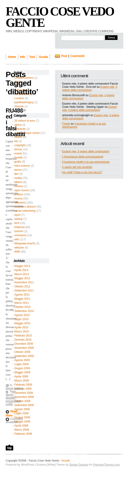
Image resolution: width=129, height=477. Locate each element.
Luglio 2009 (21, 364)
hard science (22, 165)
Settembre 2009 (24, 356)
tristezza (19, 227)
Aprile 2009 (21, 376)
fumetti (18, 157)
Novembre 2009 (24, 347)
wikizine (19, 247)
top (9, 448)
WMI (17, 251)
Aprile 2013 (21, 270)
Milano (18, 182)
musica (18, 186)
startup (18, 219)
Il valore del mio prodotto (77, 167)
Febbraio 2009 (23, 384)
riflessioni (20, 202)
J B (16, 86)
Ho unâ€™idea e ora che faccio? (82, 172)
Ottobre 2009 (22, 352)
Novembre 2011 (24, 282)
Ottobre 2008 (22, 401)
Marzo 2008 (21, 429)
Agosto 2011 (22, 294)
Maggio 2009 (22, 372)
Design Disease (78, 464)
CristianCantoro (23, 77)
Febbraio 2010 (23, 335)
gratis (17, 161)
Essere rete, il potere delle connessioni (89, 88)
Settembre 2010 (24, 311)
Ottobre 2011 (22, 286)
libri (16, 174)
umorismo (20, 235)
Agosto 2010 (22, 315)
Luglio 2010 (21, 319)
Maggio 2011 (22, 298)
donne (18, 149)
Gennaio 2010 (22, 339)
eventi (18, 153)
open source (21, 190)
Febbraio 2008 (23, 433)
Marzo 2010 (21, 331)
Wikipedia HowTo (24, 243)
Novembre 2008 (24, 397)
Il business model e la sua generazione (85, 161)
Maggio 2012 (22, 278)
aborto (9, 394)
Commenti (77, 56)
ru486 (9, 404)
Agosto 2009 (22, 360)
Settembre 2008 (24, 405)
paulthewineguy (23, 102)
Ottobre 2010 (22, 307)
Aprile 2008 (21, 425)
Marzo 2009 (21, 380)
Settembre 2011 (24, 290)
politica (18, 194)
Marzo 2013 (21, 274)
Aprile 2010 (21, 327)
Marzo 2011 (21, 302)
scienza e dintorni (25, 206)
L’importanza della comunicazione (82, 156)
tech (17, 223)
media (18, 178)
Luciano (19, 98)
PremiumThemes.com (106, 464)
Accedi (65, 460)
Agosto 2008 (22, 409)
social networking (24, 210)
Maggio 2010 (22, 323)
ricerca (18, 198)
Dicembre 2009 (23, 343)
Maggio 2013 (22, 266)
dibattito (10, 397)
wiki (16, 239)
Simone (19, 106)
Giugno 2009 (22, 368)
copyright (20, 145)
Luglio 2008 (21, 413)
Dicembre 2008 (23, 392)
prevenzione (13, 401)
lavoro (18, 169)
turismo (18, 231)
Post (64, 56)
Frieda (18, 81)
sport (17, 214)
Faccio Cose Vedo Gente (60, 17)
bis (16, 141)
